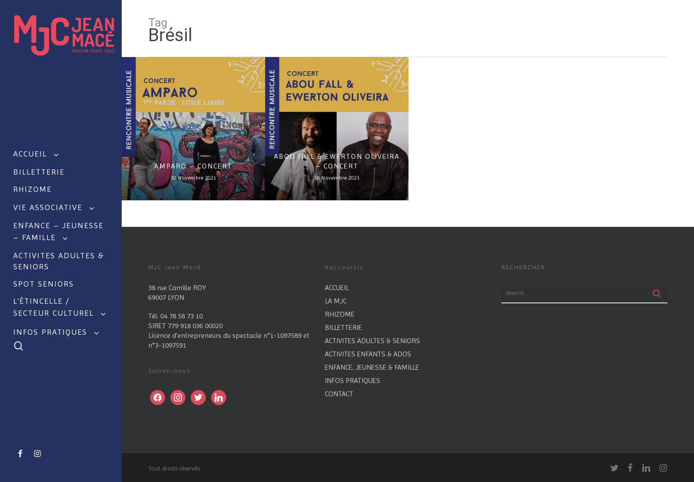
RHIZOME (340, 314)
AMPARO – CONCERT (193, 166)
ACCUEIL (337, 287)
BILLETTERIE (343, 327)
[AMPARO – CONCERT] (193, 128)
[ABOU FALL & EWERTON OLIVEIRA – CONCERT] (337, 128)
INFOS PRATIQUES (352, 380)
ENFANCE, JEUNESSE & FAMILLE (372, 367)
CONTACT (339, 394)
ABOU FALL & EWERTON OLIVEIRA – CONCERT (337, 161)
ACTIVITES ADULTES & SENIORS (372, 341)
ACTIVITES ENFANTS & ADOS (368, 354)
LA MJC (336, 301)
